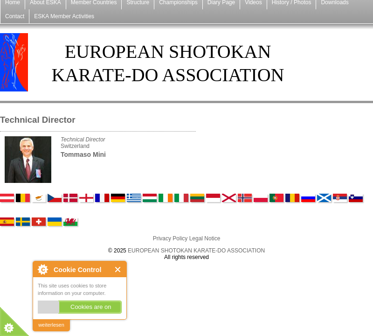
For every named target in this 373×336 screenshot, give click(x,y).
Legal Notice (205, 238)
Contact (14, 16)
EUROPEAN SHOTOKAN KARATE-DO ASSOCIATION (196, 250)
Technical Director (83, 139)
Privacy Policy (170, 238)
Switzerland (75, 146)
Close (118, 269)
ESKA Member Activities (64, 16)
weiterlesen (51, 325)
